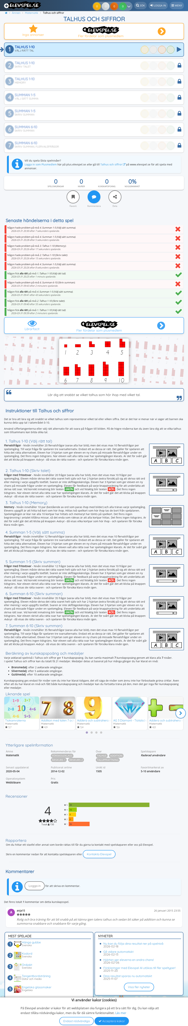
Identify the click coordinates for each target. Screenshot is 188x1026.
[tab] (87, 733)
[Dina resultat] (123, 6)
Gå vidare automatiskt (118, 952)
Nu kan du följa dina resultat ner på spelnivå (133, 943)
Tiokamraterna (15, 720)
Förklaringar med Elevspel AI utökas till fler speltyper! (139, 968)
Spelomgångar (56, 186)
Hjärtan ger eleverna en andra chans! (128, 960)
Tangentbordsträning (36, 976)
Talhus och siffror (112, 164)
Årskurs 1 (59, 760)
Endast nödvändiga (76, 1021)
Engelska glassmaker (36, 987)
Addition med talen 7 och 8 (59, 720)
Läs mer (120, 1013)
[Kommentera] (94, 196)
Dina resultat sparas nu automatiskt (127, 976)
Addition (116, 756)
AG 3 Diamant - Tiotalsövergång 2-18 (138, 720)
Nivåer (81, 186)
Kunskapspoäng (106, 186)
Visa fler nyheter (139, 987)
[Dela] (115, 196)
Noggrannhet (132, 186)
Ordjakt (27, 965)
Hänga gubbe (31, 942)
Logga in (35, 886)
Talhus (101, 756)
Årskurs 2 (76, 760)
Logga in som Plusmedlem (41, 164)
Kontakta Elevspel (99, 854)
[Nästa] (181, 713)
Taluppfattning (108, 760)
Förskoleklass (62, 756)
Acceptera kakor (112, 1021)
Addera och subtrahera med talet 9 (101, 720)
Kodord (27, 953)
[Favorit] (73, 196)
